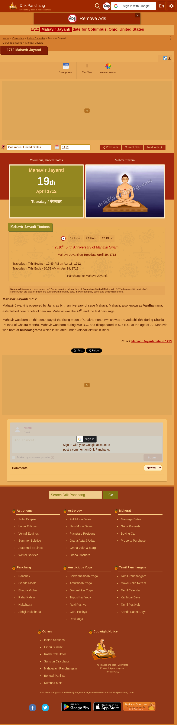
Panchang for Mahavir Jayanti (87, 275)
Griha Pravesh (130, 526)
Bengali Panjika (54, 675)
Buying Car (128, 533)
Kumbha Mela (53, 683)
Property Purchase (133, 540)
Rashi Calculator (55, 654)
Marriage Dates (131, 519)
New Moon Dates (81, 526)
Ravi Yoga (76, 619)
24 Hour (91, 238)
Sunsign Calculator (56, 661)
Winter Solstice (28, 555)
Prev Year (110, 147)
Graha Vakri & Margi (83, 547)
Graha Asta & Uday (82, 540)
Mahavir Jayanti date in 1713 (151, 341)
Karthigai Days (130, 597)
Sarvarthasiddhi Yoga (84, 576)
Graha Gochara (80, 555)
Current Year (133, 147)
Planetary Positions (82, 533)
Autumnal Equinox (31, 547)
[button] (133, 6)
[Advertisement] (88, 110)
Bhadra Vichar (28, 590)
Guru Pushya (78, 612)
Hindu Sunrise (53, 647)
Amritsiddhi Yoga (81, 583)
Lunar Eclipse (28, 526)
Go (111, 495)
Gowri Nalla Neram (133, 583)
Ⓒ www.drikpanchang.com (112, 668)
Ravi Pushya (78, 604)
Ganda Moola (27, 583)
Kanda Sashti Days (133, 612)
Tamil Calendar (131, 590)
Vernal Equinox (29, 533)
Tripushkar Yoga (80, 597)
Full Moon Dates (80, 519)
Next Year (154, 147)
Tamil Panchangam (133, 576)
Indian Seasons (54, 640)
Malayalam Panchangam (60, 668)
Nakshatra (25, 604)
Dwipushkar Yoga (81, 590)
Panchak (24, 576)
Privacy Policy (112, 672)
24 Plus (107, 238)
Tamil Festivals (131, 604)
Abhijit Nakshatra (30, 612)
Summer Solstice (30, 540)
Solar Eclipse (27, 519)
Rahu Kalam (27, 597)
